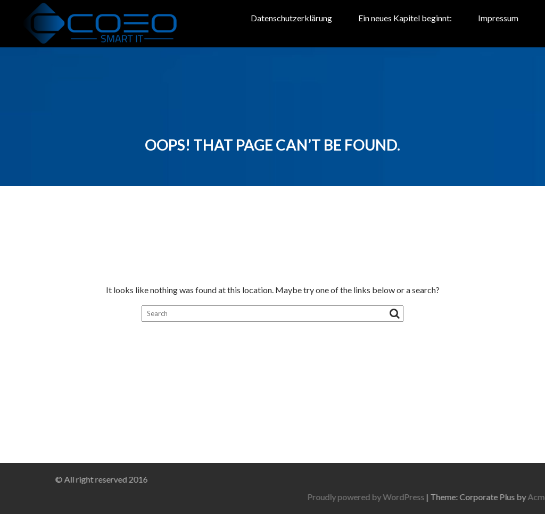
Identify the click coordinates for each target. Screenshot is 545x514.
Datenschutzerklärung (291, 18)
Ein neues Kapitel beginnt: (405, 18)
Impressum (498, 18)
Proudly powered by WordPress (422, 497)
